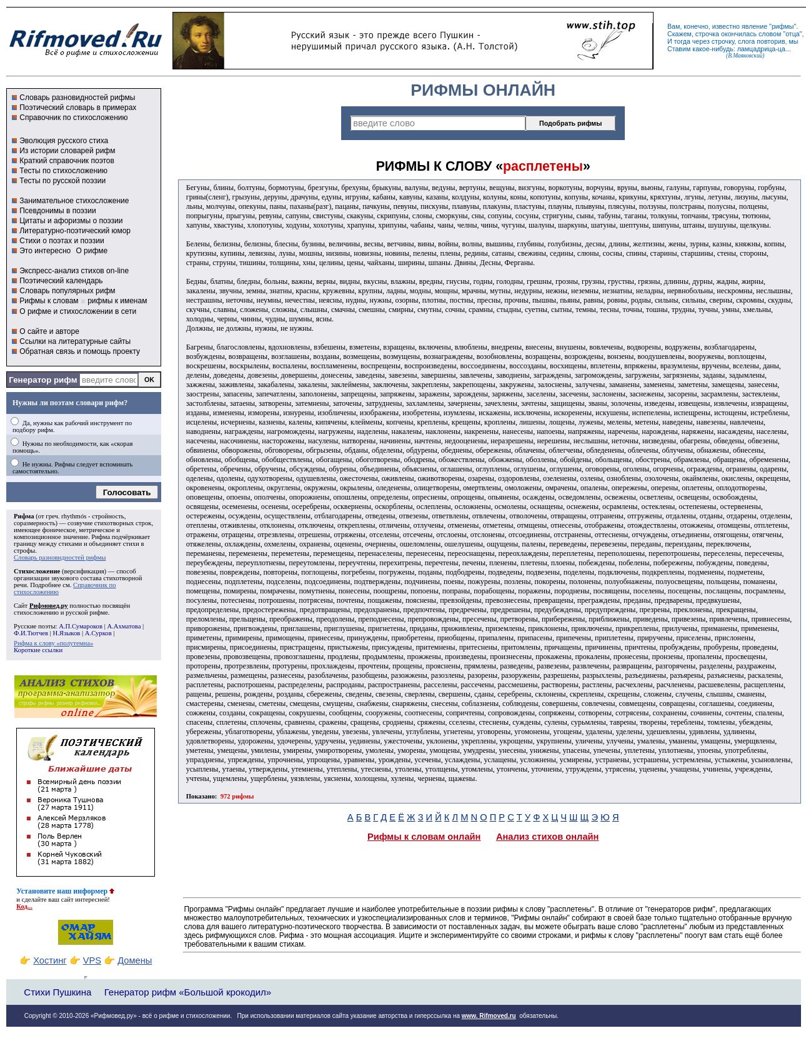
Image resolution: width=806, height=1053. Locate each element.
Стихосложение (37, 571)
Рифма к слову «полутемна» (53, 643)
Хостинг (49, 960)
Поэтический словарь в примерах (77, 107)
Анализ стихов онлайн (547, 837)
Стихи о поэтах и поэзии (61, 240)
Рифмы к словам (48, 300)
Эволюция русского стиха (63, 140)
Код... (24, 906)
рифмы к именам (117, 300)
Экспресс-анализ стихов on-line (74, 270)
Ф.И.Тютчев (31, 633)
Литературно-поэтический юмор (75, 230)
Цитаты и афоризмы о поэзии (70, 220)
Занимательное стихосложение (74, 200)
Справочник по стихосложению (73, 117)
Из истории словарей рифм (67, 150)
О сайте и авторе (49, 331)
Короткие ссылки (38, 650)
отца (792, 34)
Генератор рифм (43, 380)
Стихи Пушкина (57, 992)
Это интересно (45, 250)
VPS (92, 960)
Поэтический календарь (60, 280)
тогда (682, 41)
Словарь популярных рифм (67, 290)
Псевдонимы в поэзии (57, 210)
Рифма (24, 516)
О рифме (91, 250)
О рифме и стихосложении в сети (77, 311)
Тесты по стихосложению (63, 170)
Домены (134, 960)
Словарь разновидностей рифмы (77, 97)
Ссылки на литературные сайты (75, 341)
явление (754, 26)
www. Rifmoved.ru (489, 1015)
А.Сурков (98, 633)
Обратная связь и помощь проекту (79, 351)
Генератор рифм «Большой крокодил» (187, 992)
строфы (24, 550)
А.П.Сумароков (80, 626)
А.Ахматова (124, 626)
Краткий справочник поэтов (66, 160)
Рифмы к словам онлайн (424, 837)
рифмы (783, 26)
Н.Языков (67, 633)
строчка (707, 34)
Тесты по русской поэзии (62, 180)
